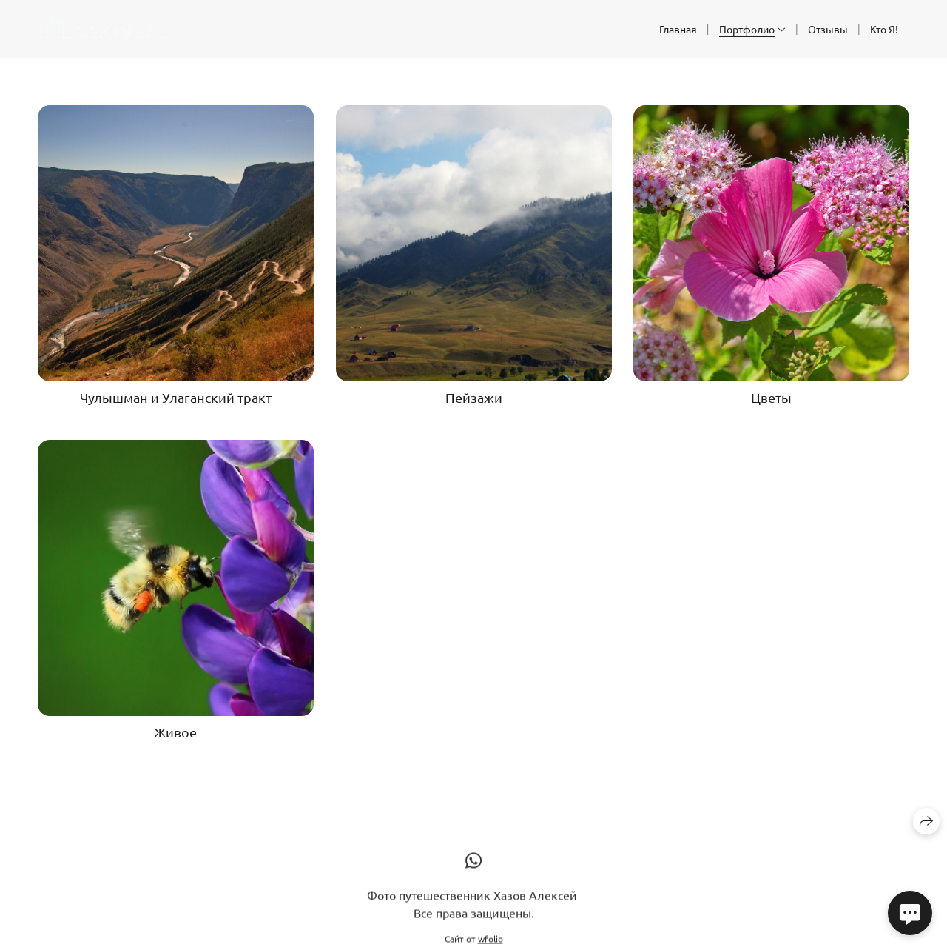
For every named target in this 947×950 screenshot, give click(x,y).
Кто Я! (884, 29)
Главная (678, 29)
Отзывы (828, 29)
